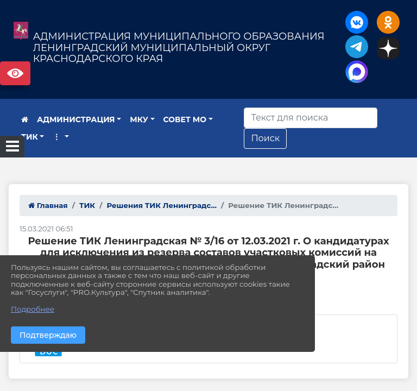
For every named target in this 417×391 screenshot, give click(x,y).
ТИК (29, 137)
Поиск (265, 138)
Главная (48, 205)
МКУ (139, 119)
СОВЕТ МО (185, 119)
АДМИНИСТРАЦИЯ (76, 119)
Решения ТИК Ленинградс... (161, 205)
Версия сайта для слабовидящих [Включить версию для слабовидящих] (15, 73)
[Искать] (310, 118)
